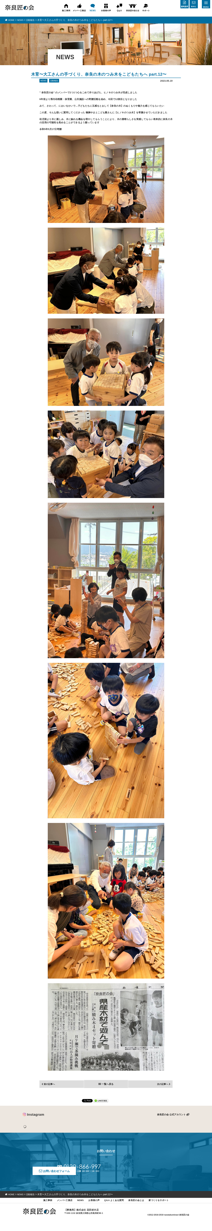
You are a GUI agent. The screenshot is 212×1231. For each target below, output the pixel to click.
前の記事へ (50, 1090)
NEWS (77, 1209)
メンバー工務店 (60, 1209)
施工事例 (41, 1209)
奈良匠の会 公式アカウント (171, 1121)
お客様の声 (92, 1209)
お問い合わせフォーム (134, 1175)
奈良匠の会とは (140, 1209)
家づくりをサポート (164, 1209)
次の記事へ (161, 1090)
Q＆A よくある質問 (114, 1209)
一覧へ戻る (107, 1090)
